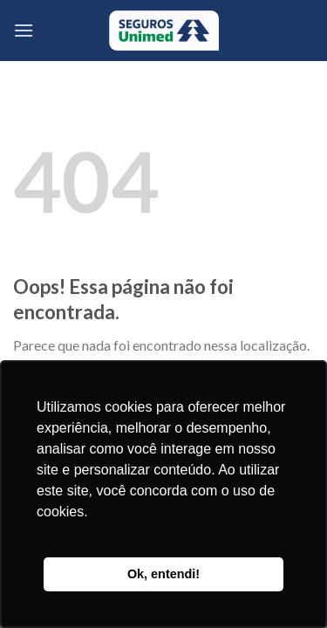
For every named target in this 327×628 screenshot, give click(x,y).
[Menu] (23, 30)
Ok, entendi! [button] (163, 574)
